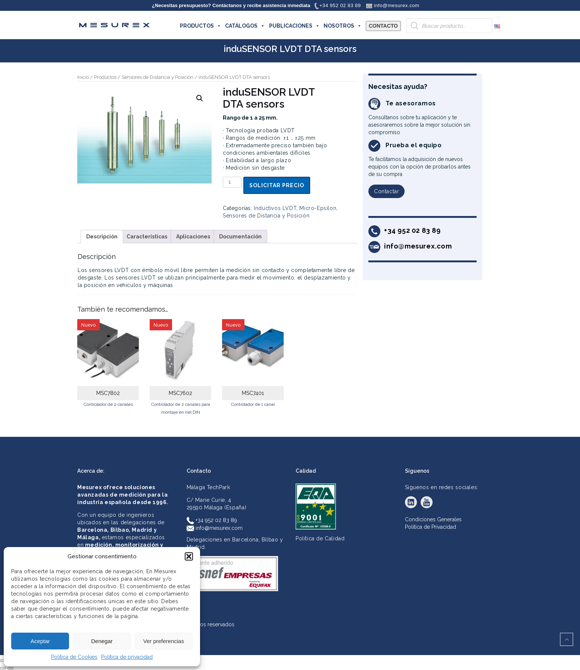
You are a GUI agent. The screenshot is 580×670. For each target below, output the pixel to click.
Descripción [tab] (102, 237)
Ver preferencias (163, 641)
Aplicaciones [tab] (193, 237)
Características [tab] (147, 237)
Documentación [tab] (240, 237)
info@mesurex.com (215, 528)
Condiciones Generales (433, 519)
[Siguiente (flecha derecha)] (10, 668)
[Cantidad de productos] (232, 182)
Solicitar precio (276, 185)
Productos (105, 77)
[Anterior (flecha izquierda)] (3, 668)
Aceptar (40, 641)
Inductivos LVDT (275, 208)
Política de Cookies (74, 657)
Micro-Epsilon (317, 208)
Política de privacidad (127, 657)
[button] (189, 556)
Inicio (83, 77)
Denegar (102, 641)
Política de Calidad (320, 538)
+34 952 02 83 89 (212, 520)
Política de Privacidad (430, 527)
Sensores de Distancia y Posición (157, 77)
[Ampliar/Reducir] (3, 661)
